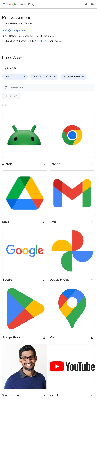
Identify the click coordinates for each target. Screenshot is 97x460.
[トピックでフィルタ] (73, 77)
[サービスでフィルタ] (44, 77)
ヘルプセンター (41, 41)
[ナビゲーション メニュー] (4, 4)
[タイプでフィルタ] (15, 77)
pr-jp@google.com (14, 30)
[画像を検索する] (52, 87)
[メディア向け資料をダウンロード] (44, 164)
